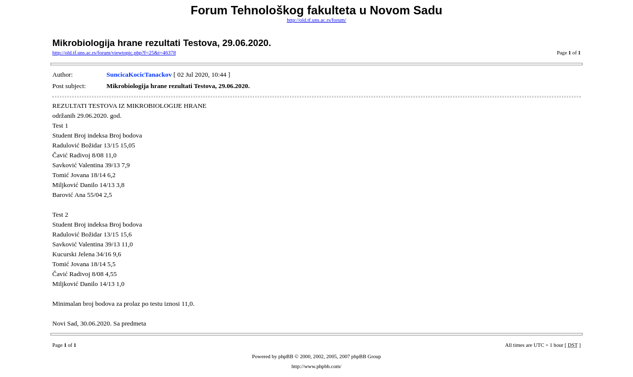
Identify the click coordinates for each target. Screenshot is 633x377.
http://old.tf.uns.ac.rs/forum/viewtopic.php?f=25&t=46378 (114, 52)
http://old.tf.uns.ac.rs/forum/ (316, 20)
